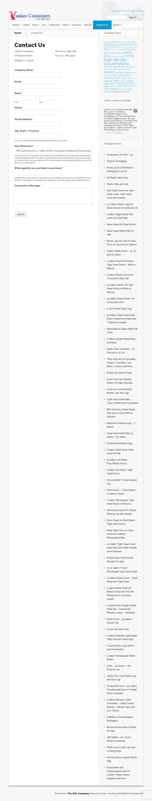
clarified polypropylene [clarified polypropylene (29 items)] (118, 44)
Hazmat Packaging (116, 161)
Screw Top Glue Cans (118, 629)
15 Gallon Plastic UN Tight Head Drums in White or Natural (120, 288)
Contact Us (102, 25)
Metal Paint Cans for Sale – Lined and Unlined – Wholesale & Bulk (120, 534)
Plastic (16, 25)
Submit (20, 214)
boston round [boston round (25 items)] (117, 42)
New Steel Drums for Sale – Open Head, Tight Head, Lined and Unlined (121, 194)
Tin (43, 25)
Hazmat (88, 25)
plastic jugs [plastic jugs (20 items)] (131, 78)
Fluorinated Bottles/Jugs (119, 443)
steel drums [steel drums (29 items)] (122, 83)
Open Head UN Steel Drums (121, 224)
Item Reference (24, 146)
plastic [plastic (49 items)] (109, 72)
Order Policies (137, 11)
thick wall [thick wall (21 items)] (113, 86)
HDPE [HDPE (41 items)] (130, 56)
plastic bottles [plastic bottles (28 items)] (123, 72)
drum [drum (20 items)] (119, 47)
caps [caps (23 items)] (133, 42)
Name (18, 93)
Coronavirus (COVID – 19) (120, 154)
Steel (25, 25)
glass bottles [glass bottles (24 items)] (116, 53)
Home (17, 33)
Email (18, 81)
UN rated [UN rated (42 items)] (110, 89)
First (16, 102)
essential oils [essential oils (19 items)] (132, 47)
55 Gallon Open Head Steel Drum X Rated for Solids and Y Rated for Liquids (121, 319)
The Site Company (78, 793)
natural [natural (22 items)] (120, 69)
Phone (18, 107)
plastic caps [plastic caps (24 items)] (117, 75)
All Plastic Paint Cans (117, 177)
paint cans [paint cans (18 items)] (127, 69)
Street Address (23, 119)
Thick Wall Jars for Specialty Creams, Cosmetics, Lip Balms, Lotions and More (121, 363)
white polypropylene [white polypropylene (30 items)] (116, 91)
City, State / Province (27, 131)
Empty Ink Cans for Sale (119, 372)
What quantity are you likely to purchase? (39, 168)
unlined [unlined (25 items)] (132, 86)
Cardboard (54, 25)
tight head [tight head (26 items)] (123, 86)
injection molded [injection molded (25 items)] (112, 67)
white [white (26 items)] (129, 89)
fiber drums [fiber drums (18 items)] (114, 49)
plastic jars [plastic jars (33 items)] (119, 77)
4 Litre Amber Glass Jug (119, 308)
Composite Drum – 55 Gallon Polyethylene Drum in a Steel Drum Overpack (122, 690)
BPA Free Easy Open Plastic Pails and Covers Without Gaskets (121, 413)
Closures (76, 25)
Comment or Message (27, 185)
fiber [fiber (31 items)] (106, 49)
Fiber (65, 25)
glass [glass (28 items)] (106, 52)
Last (41, 102)
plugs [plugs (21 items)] (123, 81)
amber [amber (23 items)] (107, 42)
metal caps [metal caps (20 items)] (112, 69)
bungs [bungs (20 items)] (127, 42)
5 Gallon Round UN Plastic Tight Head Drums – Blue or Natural (121, 265)
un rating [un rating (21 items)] (122, 89)
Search (116, 25)
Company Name (24, 70)
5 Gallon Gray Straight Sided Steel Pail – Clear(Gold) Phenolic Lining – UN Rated (121, 609)
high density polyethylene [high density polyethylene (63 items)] (116, 61)
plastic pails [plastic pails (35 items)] (112, 80)
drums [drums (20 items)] (124, 47)
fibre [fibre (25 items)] (121, 49)
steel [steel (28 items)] (111, 83)
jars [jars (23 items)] (123, 67)
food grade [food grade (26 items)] (130, 49)
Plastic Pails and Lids (117, 184)
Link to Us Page (113, 132)
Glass (35, 25)
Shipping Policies (119, 11)
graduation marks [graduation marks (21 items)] (117, 56)
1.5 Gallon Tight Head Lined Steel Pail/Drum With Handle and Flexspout (122, 548)
